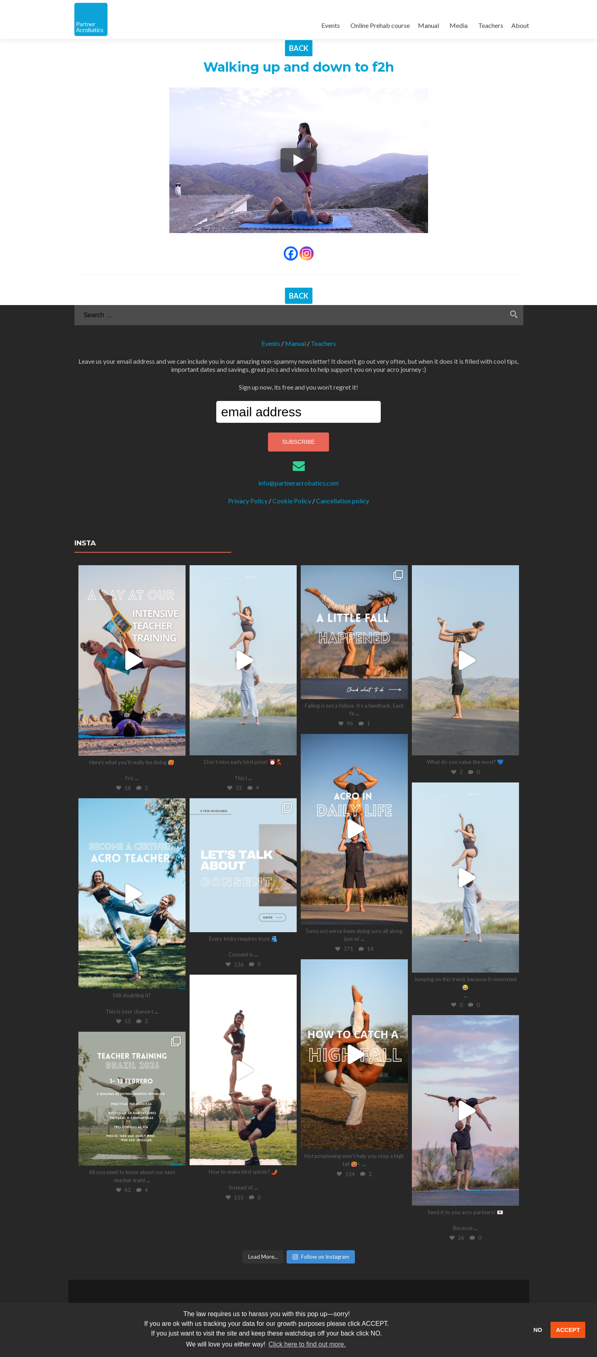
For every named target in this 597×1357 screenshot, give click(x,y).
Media (458, 25)
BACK (298, 48)
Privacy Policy (248, 501)
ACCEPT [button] (568, 1330)
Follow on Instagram (320, 1256)
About (520, 25)
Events (330, 25)
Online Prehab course (380, 25)
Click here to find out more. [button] (307, 1344)
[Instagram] (307, 253)
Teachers (490, 25)
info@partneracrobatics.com (298, 483)
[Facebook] (291, 253)
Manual (428, 25)
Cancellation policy (342, 501)
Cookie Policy (291, 501)
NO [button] (538, 1330)
